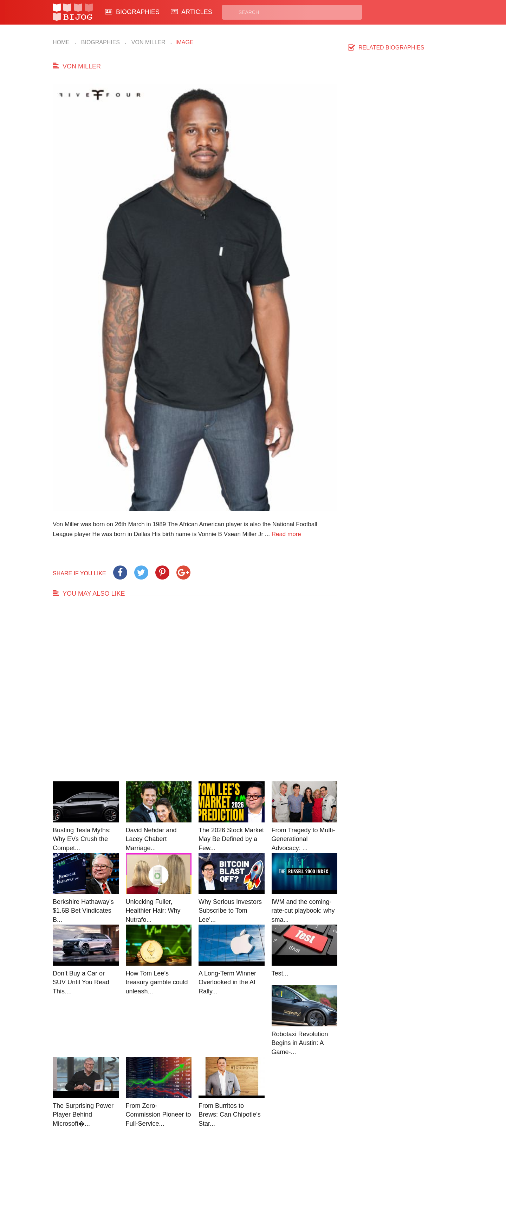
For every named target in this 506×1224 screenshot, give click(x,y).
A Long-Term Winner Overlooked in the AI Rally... (227, 982)
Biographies (99, 42)
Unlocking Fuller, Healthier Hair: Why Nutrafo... (153, 910)
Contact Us (172, 1180)
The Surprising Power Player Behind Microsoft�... (83, 1114)
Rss (321, 1180)
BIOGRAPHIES (132, 11)
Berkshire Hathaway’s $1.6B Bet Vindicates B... (83, 910)
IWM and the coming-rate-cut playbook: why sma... (303, 910)
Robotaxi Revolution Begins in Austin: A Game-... (300, 1043)
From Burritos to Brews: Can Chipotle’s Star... (230, 1114)
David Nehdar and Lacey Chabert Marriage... (151, 839)
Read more (286, 534)
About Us (169, 1188)
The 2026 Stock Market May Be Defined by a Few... (231, 839)
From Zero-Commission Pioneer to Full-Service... (158, 1114)
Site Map (221, 1188)
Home (61, 42)
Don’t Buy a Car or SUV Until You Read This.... (81, 982)
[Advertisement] (195, 696)
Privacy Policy (280, 1180)
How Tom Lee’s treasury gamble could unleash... (157, 982)
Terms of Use (279, 1188)
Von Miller (147, 42)
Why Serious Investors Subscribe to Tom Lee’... (230, 910)
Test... (280, 973)
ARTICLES (191, 11)
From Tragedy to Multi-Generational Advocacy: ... (303, 839)
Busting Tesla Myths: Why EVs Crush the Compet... (82, 839)
